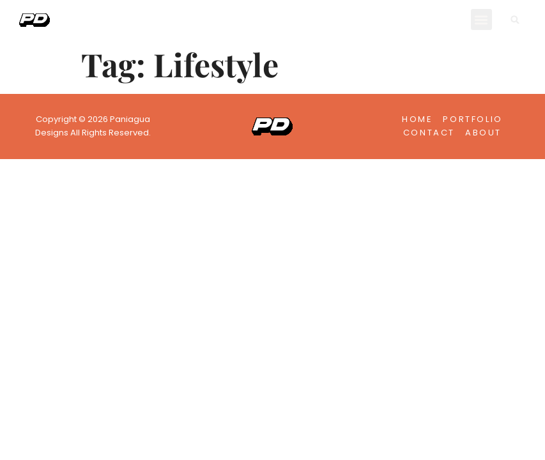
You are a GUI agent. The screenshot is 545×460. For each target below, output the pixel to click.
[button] (481, 19)
